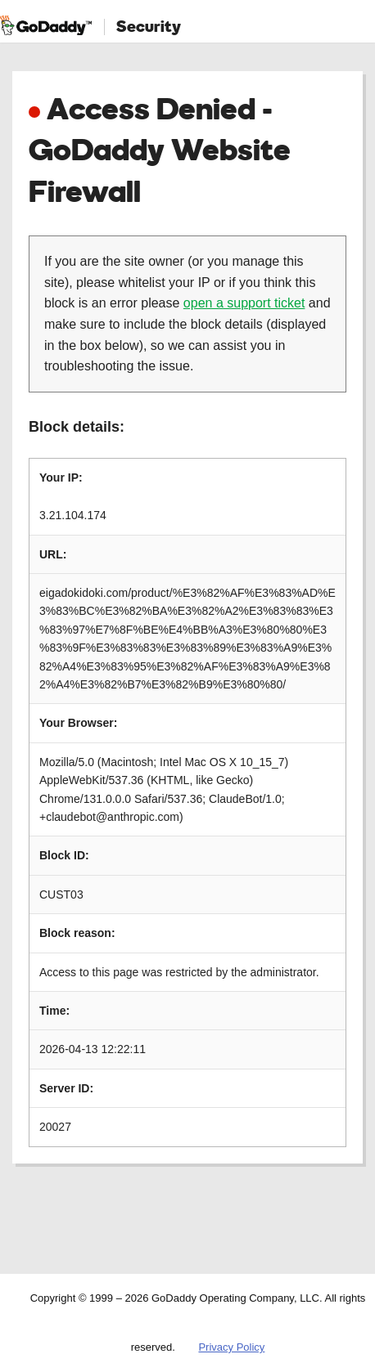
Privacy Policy (231, 1347)
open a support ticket (244, 303)
